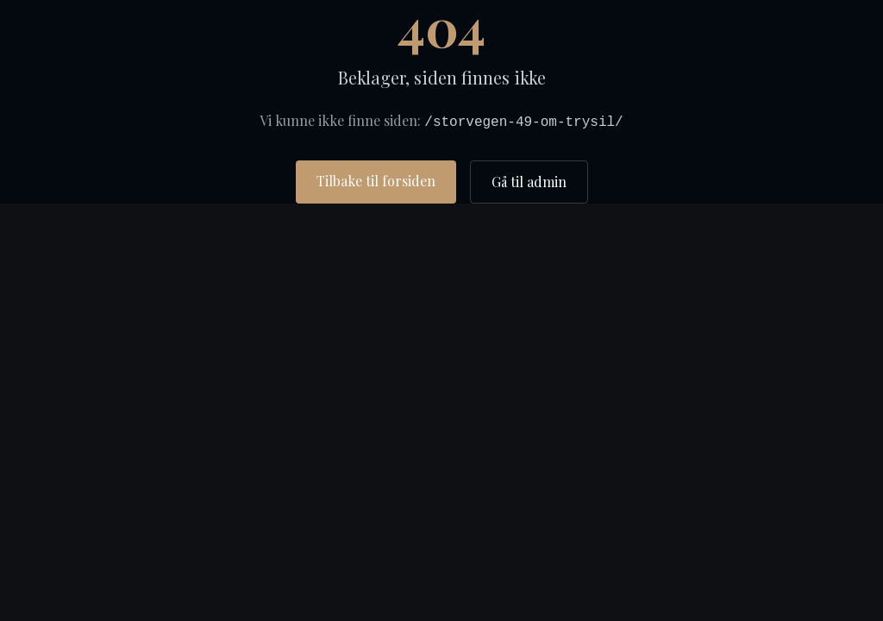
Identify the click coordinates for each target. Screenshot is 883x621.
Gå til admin (529, 181)
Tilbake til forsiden (375, 181)
